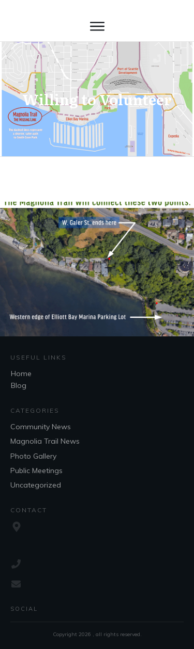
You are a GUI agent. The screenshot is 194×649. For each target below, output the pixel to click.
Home (21, 373)
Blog (18, 385)
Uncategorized (35, 485)
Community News (40, 426)
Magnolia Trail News (45, 441)
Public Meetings (36, 470)
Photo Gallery (33, 456)
